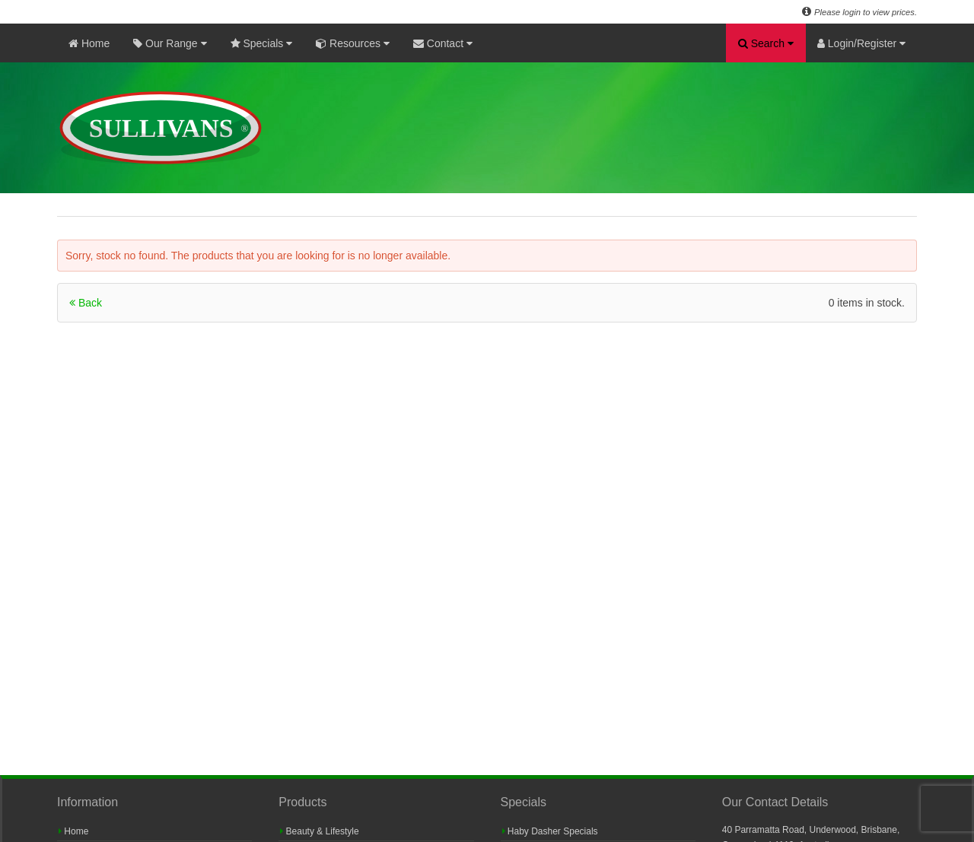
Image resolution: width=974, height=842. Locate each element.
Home (89, 43)
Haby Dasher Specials (550, 831)
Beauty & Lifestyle (319, 831)
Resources (353, 43)
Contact (443, 43)
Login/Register (861, 43)
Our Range (169, 43)
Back (85, 303)
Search (766, 43)
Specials (262, 43)
